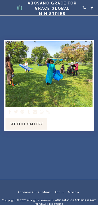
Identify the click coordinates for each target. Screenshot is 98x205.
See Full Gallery (26, 123)
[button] (5, 7)
